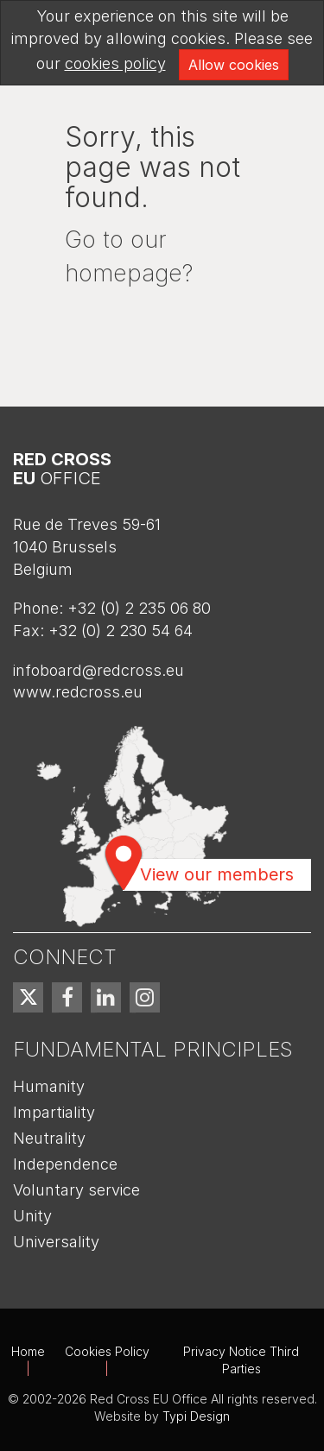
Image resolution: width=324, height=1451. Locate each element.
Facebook (67, 997)
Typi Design (196, 1416)
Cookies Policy (107, 1351)
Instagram (145, 997)
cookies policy (115, 63)
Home (28, 1351)
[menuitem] (28, 997)
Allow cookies (233, 64)
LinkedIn (106, 997)
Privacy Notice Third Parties (241, 1360)
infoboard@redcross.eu (98, 670)
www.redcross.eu (78, 692)
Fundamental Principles (153, 1049)
